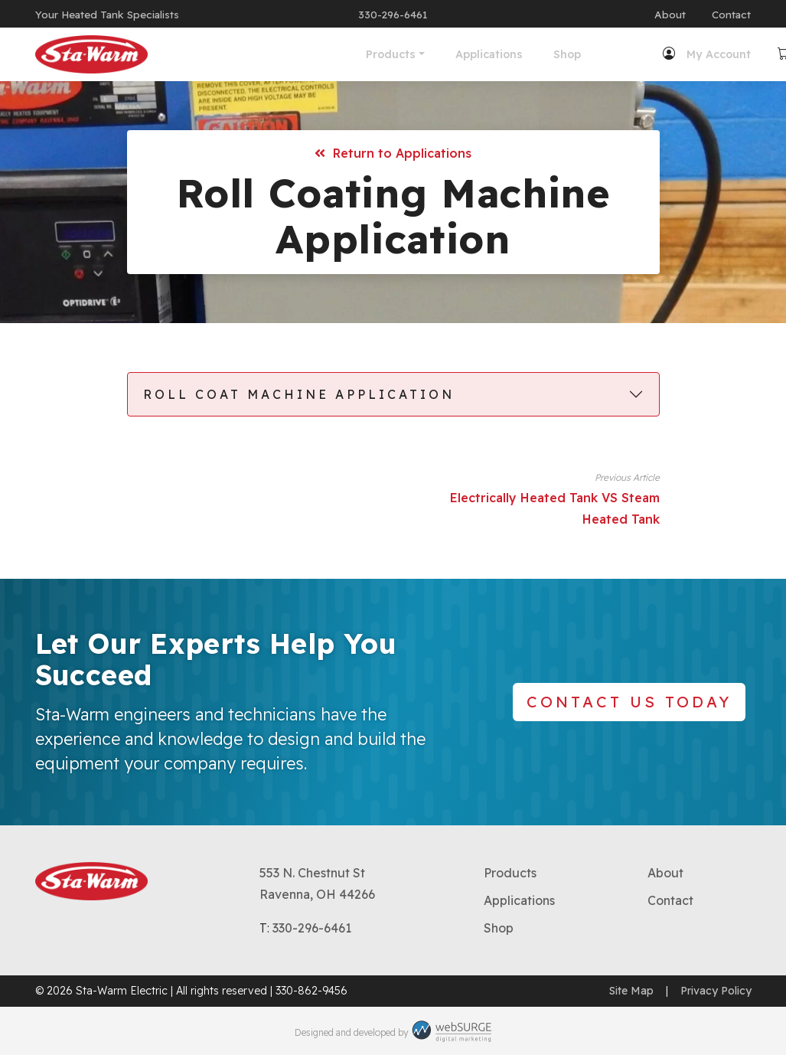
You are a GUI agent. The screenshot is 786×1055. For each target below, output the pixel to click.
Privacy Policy (716, 991)
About (670, 14)
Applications (368, 54)
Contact (731, 14)
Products (270, 54)
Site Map (631, 991)
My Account (597, 54)
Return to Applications (393, 153)
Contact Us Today (629, 701)
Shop (446, 54)
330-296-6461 (392, 14)
